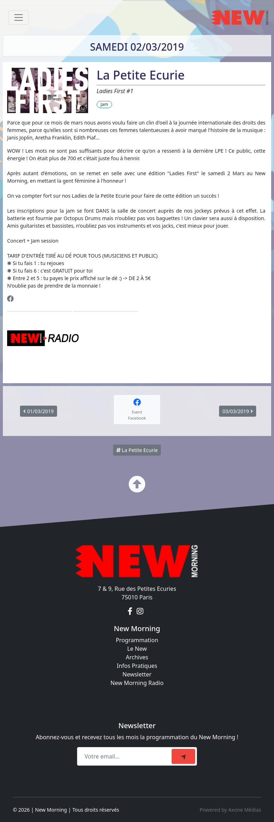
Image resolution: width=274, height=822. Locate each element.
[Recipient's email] (125, 756)
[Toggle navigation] (19, 17)
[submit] (183, 756)
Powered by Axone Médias (230, 809)
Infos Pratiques (137, 666)
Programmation (137, 640)
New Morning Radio (137, 683)
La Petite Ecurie (137, 450)
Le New (137, 649)
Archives (137, 657)
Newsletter (136, 674)
